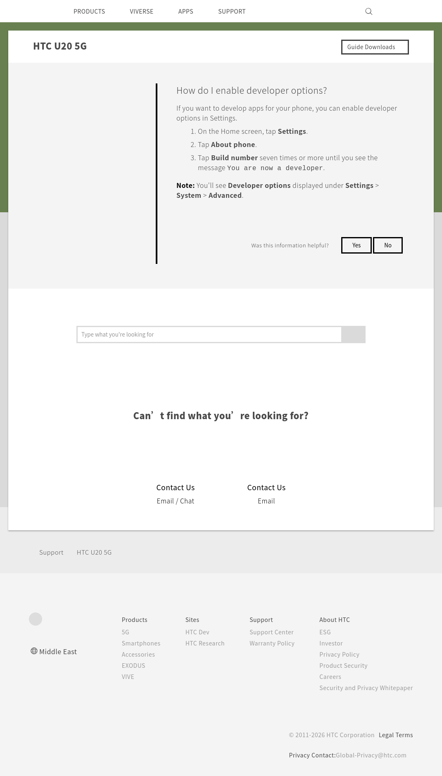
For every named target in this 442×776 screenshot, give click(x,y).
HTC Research (192, 643)
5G (108, 632)
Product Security (338, 665)
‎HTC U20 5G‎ (99, 552)
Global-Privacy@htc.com (369, 755)
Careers (324, 676)
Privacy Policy (333, 654)
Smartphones (125, 643)
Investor (325, 643)
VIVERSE (149, 11)
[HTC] (39, 11)
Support (52, 552)
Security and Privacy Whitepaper (362, 687)
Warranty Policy (263, 643)
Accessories (123, 654)
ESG (319, 632)
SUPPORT (246, 11)
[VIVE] (402, 11)
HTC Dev (184, 632)
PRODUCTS (92, 11)
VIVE (112, 676)
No (388, 244)
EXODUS (118, 665)
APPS (197, 11)
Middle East (59, 651)
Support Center (263, 632)
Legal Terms (394, 734)
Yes (355, 244)
